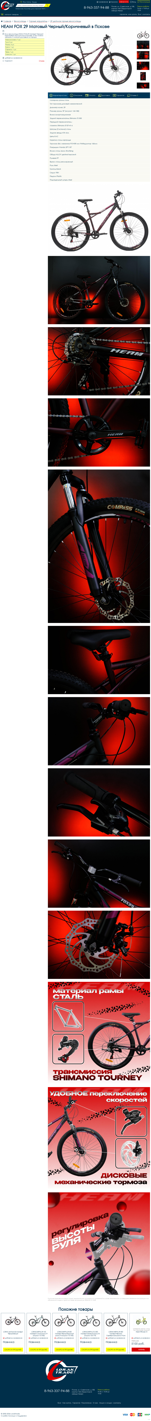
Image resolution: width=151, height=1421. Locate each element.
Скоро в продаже (13, 1350)
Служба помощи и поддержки (14, 1416)
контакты (146, 14)
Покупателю (86, 1403)
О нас (95, 1403)
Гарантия (123, 14)
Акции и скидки (105, 1403)
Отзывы (41, 61)
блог (139, 14)
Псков (34, 2)
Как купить (132, 14)
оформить (123, 2)
